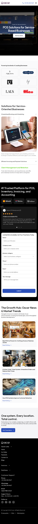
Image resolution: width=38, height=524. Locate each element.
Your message (6, 276)
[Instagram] (10, 502)
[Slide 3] (21, 227)
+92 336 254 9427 (6, 480)
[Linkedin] (6, 502)
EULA (12, 513)
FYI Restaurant (16, 210)
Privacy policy (4, 513)
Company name (7, 245)
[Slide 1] (16, 227)
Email (4, 268)
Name (5, 237)
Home (3, 449)
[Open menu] (36, 3)
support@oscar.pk (6, 491)
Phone (5, 261)
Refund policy (20, 513)
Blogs (2, 460)
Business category (8, 253)
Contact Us (4, 457)
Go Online (4, 452)
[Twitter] (13, 502)
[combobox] (19, 256)
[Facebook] (2, 502)
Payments (4, 455)
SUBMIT (19, 291)
